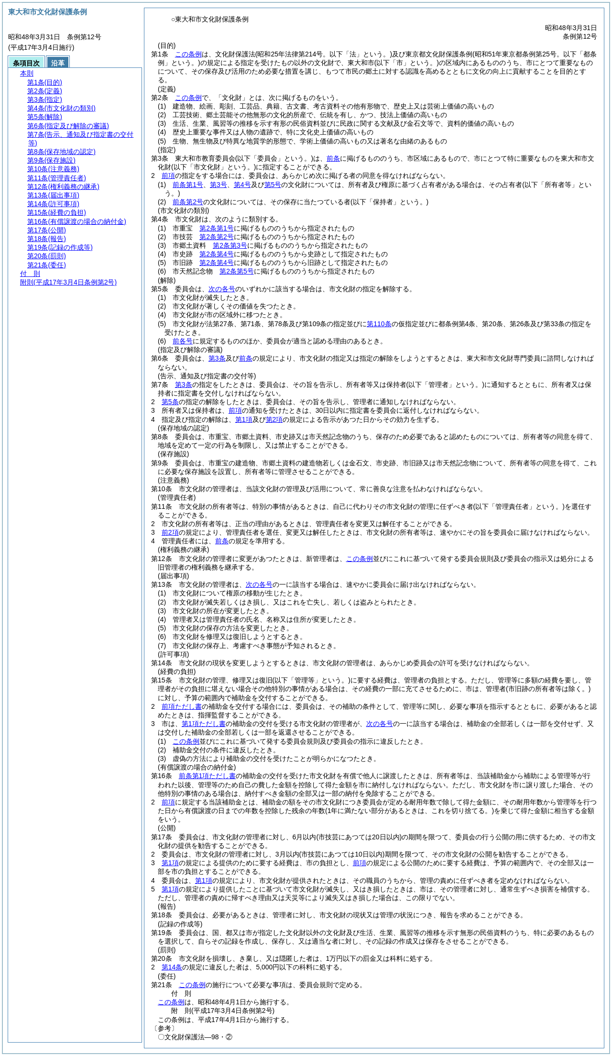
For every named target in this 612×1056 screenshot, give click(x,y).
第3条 (217, 358)
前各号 (183, 341)
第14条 (172, 967)
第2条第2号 (216, 237)
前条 (333, 158)
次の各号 (221, 289)
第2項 (274, 419)
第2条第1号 (216, 228)
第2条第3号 (230, 245)
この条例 (188, 54)
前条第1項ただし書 (207, 776)
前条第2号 (188, 202)
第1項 (243, 419)
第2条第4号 (216, 254)
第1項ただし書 (204, 723)
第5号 (273, 184)
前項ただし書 (182, 706)
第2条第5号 (236, 271)
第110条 (379, 324)
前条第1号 (188, 184)
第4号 (242, 184)
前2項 (170, 532)
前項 (168, 175)
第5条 (170, 402)
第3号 (218, 184)
